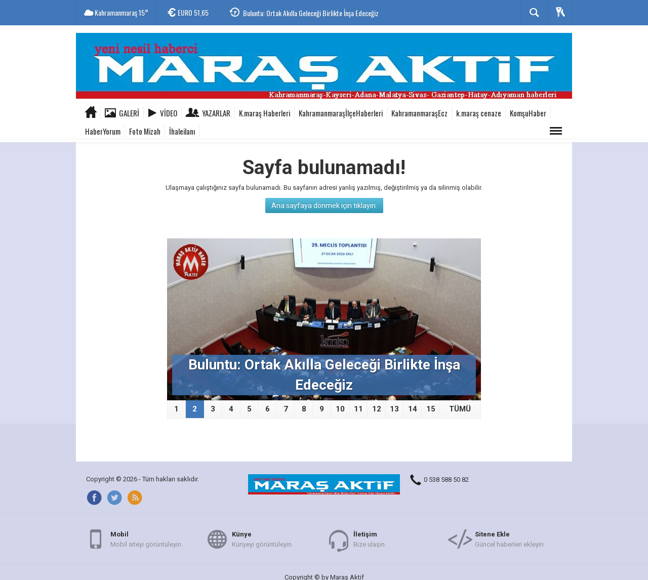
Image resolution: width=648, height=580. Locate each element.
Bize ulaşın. (369, 538)
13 (394, 408)
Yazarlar (216, 112)
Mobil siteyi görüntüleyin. (146, 538)
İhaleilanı (182, 131)
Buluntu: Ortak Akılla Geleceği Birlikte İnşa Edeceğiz (311, 13)
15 (430, 408)
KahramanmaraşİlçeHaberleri (341, 112)
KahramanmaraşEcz (419, 112)
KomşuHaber (528, 112)
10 (340, 408)
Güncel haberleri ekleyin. (510, 538)
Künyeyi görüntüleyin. (262, 538)
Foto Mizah (144, 131)
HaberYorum (102, 131)
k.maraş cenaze (478, 112)
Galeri (129, 112)
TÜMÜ (460, 408)
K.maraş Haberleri (264, 112)
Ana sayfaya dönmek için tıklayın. (324, 205)
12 (376, 408)
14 (412, 408)
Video (168, 112)
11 (358, 408)
